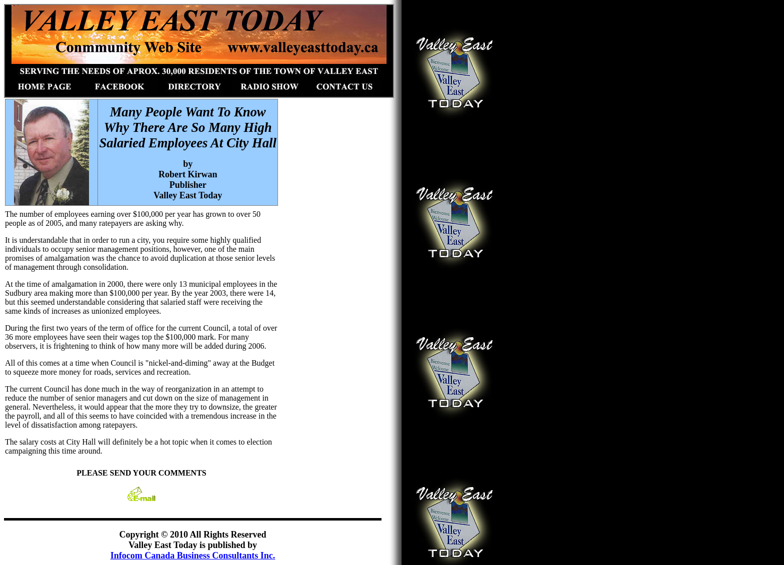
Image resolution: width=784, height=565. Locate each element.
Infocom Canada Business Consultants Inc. (193, 556)
